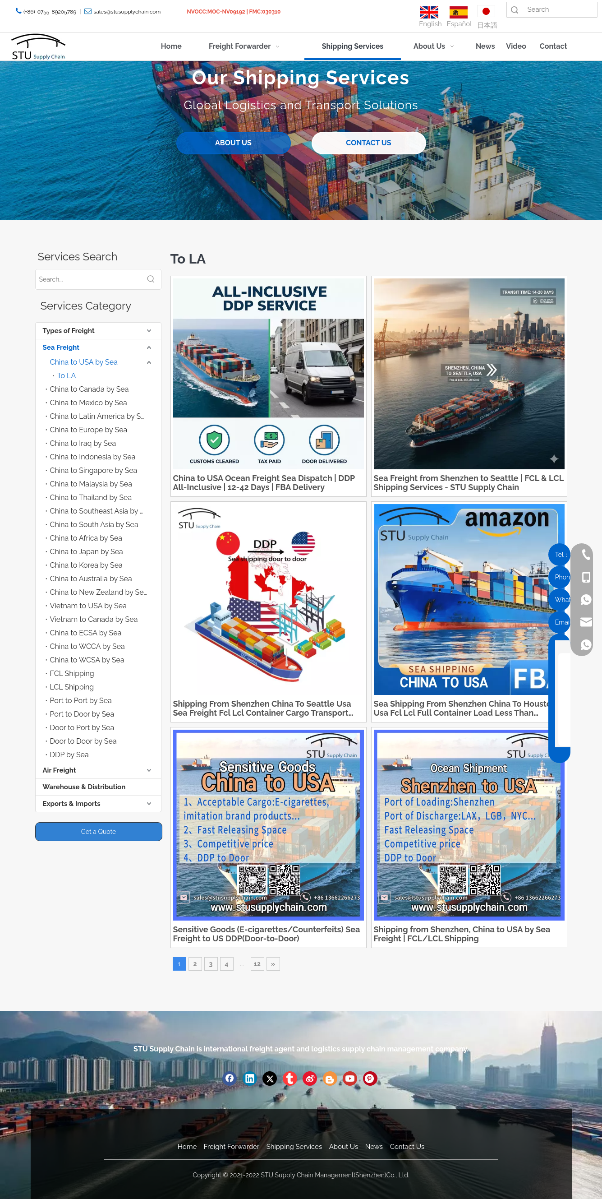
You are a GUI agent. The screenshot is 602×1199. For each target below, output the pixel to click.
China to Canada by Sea (89, 389)
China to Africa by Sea (86, 538)
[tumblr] (290, 1078)
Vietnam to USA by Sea (88, 606)
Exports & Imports (72, 804)
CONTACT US (368, 143)
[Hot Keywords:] (151, 279)
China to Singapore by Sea (94, 470)
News (374, 1147)
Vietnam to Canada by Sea (94, 619)
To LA (66, 375)
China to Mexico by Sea (88, 402)
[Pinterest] (370, 1078)
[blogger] (330, 1078)
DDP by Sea (69, 754)
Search (514, 9)
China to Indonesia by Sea (93, 457)
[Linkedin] (250, 1078)
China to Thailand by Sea (91, 497)
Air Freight (59, 770)
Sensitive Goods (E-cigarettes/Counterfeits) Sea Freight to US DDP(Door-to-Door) (266, 934)
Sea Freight (61, 347)
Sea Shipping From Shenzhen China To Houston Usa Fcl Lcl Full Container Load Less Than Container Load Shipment (465, 708)
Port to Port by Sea (81, 700)
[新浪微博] (310, 1078)
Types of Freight (69, 331)
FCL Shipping (72, 673)
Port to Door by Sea (82, 714)
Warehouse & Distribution (84, 787)
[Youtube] (350, 1078)
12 (257, 964)
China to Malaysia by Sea (91, 484)
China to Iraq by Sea (83, 443)
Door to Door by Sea (83, 741)
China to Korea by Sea (86, 565)
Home (187, 1147)
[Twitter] (269, 1078)
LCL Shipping (72, 687)
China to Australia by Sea (91, 578)
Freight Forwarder (231, 1147)
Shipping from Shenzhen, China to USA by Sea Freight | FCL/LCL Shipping (462, 934)
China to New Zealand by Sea (99, 592)
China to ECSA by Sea (86, 633)
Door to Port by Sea (82, 727)
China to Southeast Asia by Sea (101, 511)
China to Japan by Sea (86, 551)
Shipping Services (294, 1147)
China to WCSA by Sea (87, 660)
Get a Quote (98, 831)
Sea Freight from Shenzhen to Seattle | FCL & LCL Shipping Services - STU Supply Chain (469, 483)
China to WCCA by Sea (87, 646)
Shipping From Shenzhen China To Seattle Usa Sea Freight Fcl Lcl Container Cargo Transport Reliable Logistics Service (262, 708)
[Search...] (88, 279)
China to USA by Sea (84, 362)
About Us (343, 1147)
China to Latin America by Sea (99, 416)
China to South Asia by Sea (94, 524)
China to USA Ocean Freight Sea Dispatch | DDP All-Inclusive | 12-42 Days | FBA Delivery (264, 483)
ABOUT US (233, 143)
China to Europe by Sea (89, 430)
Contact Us (407, 1147)
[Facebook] (229, 1078)
